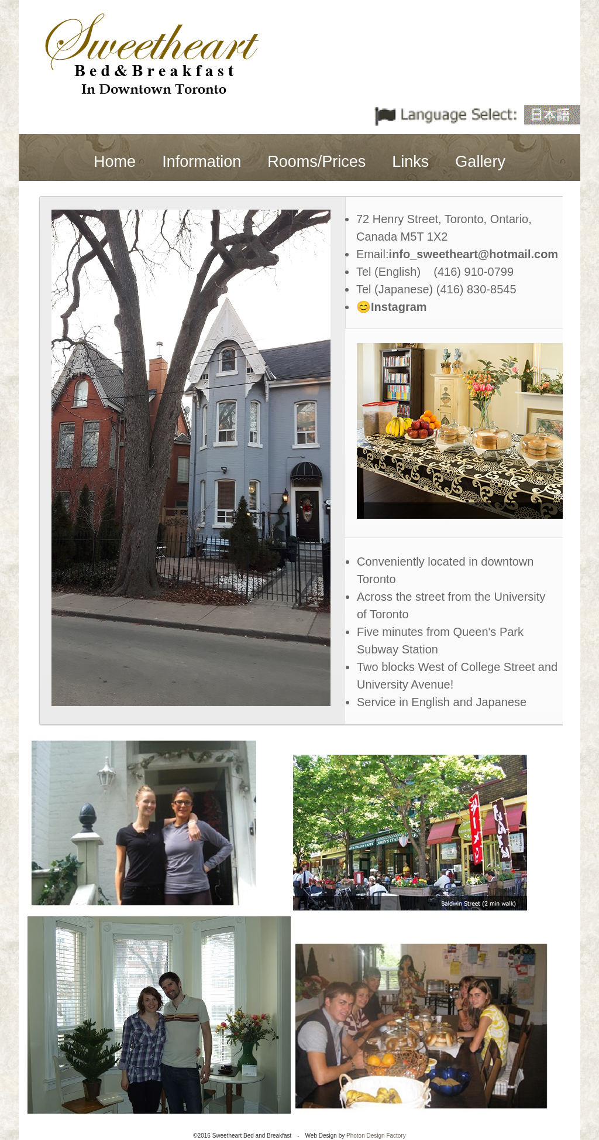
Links (410, 161)
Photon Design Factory (376, 1135)
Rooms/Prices (316, 161)
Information (201, 161)
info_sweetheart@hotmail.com (474, 254)
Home (115, 161)
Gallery (480, 161)
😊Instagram (391, 306)
